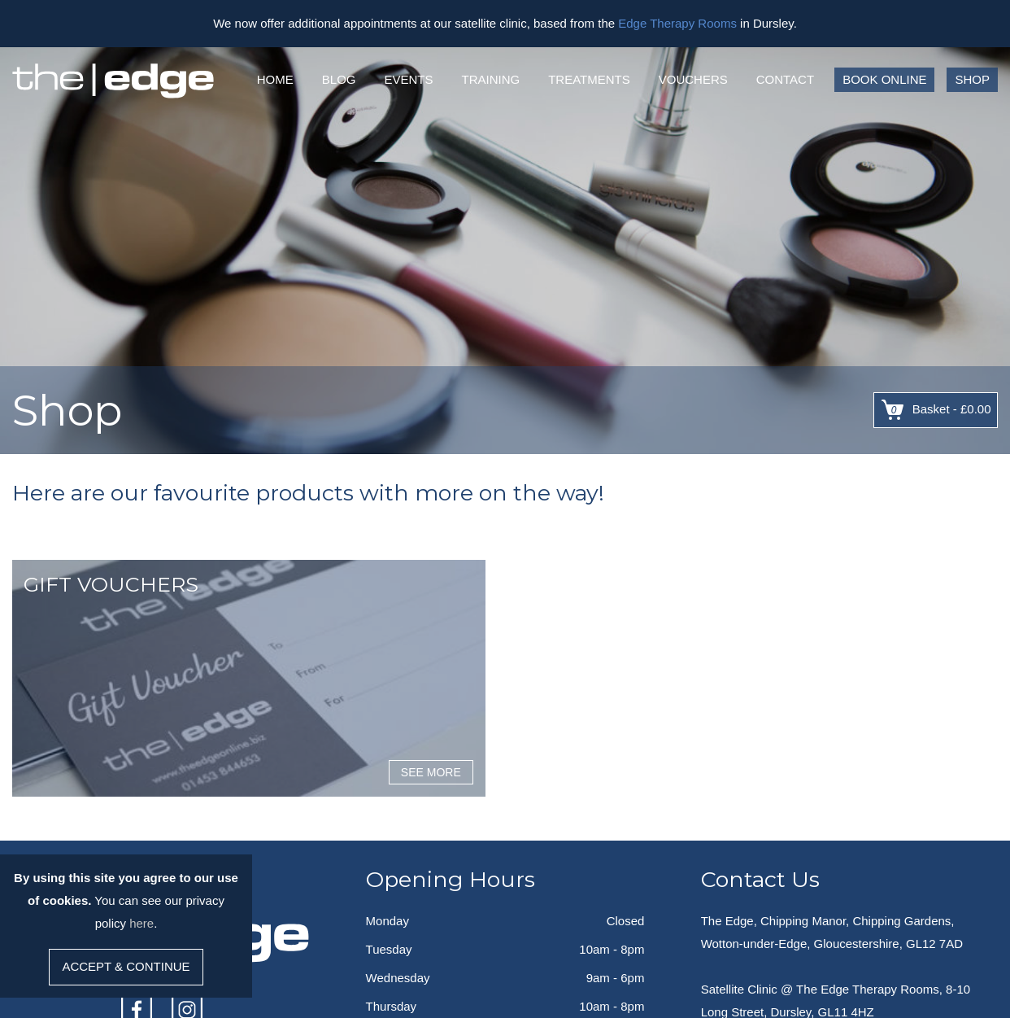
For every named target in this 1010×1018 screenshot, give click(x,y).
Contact (785, 79)
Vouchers (693, 79)
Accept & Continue (125, 966)
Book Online (884, 79)
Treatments (589, 79)
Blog (339, 79)
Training (490, 79)
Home (275, 79)
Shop (972, 79)
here (141, 923)
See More (431, 772)
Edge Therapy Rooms (677, 23)
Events (408, 79)
